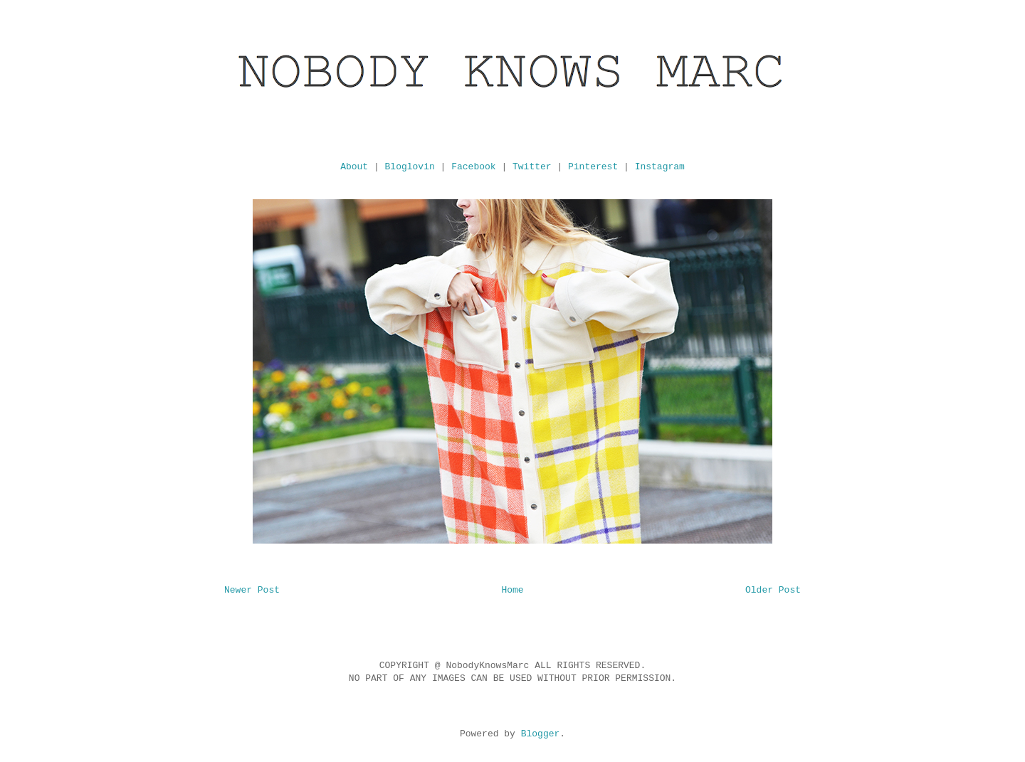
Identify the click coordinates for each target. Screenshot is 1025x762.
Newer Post (252, 590)
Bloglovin (410, 167)
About (354, 167)
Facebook (473, 167)
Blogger (540, 734)
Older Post (773, 590)
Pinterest (593, 167)
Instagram (660, 167)
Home (512, 590)
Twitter (532, 167)
